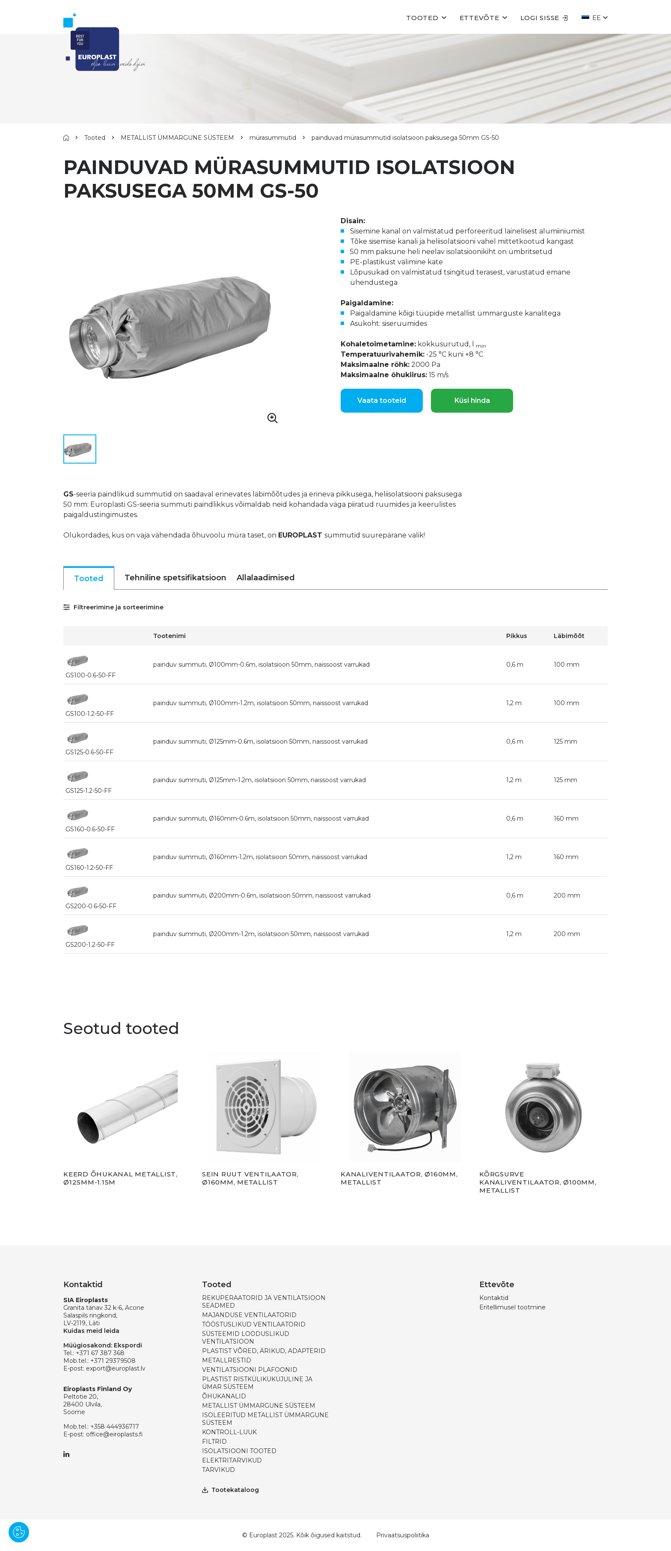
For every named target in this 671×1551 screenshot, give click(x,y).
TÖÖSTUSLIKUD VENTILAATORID (254, 1324)
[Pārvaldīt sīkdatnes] (19, 1532)
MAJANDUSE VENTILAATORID (249, 1315)
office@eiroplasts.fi (114, 1434)
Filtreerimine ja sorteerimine (113, 607)
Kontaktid (493, 1298)
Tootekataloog (230, 1490)
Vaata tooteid (381, 400)
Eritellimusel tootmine (512, 1307)
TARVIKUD (218, 1470)
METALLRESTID (226, 1360)
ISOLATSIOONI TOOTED (239, 1451)
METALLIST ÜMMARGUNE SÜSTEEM (177, 138)
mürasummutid (272, 138)
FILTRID (214, 1441)
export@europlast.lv (115, 1368)
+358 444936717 (114, 1426)
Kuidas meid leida (91, 1331)
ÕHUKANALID (224, 1396)
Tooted (422, 18)
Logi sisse (544, 18)
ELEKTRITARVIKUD (232, 1460)
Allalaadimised (266, 577)
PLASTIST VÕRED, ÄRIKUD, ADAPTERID (264, 1351)
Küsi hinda (472, 400)
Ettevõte (479, 18)
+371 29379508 (113, 1361)
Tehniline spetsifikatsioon (175, 577)
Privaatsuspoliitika (402, 1535)
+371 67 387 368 (100, 1353)
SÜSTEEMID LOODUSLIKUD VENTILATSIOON (245, 1337)
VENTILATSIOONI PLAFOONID (249, 1370)
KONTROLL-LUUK (229, 1432)
